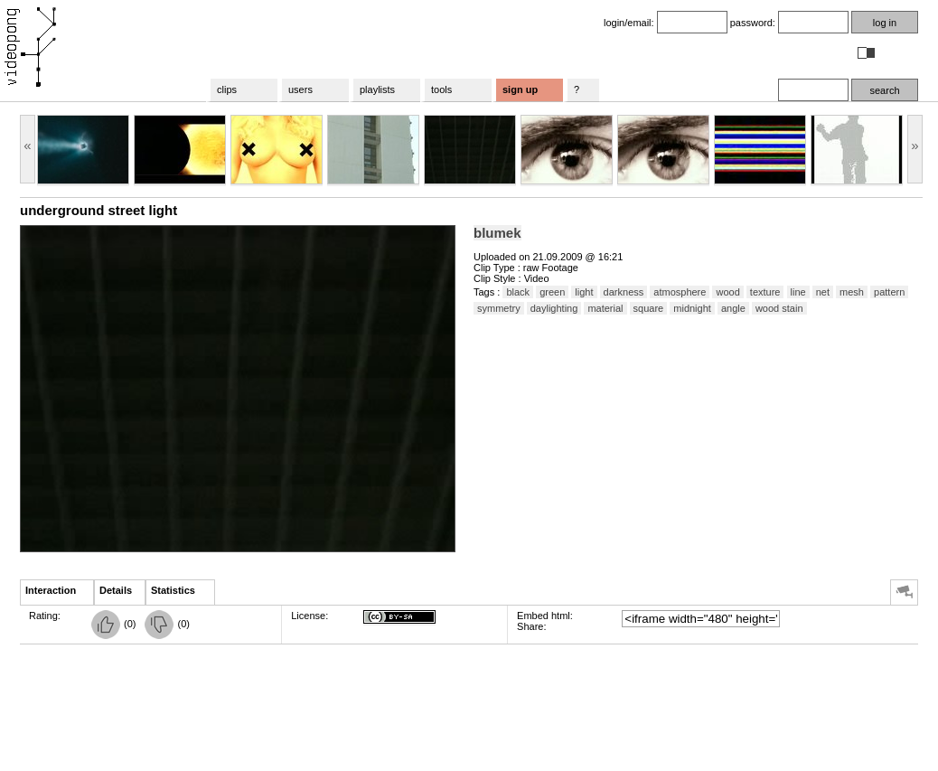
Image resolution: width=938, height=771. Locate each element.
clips (227, 89)
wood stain (779, 308)
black (518, 292)
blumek (497, 232)
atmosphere (679, 292)
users (300, 89)
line (798, 292)
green (552, 292)
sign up (520, 89)
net (823, 292)
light (584, 292)
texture (765, 292)
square (648, 308)
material (605, 308)
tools (441, 89)
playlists (377, 89)
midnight (692, 308)
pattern (889, 292)
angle (733, 308)
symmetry (499, 308)
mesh (852, 292)
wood (727, 292)
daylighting (554, 308)
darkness (624, 292)
